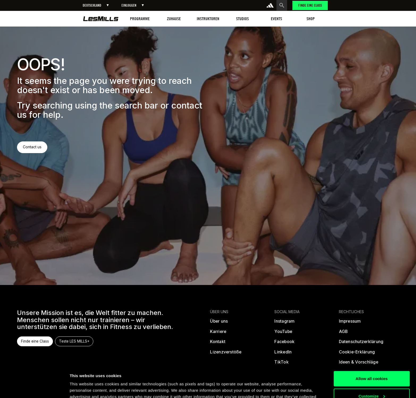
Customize (372, 366)
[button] (95, 5)
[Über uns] (219, 323)
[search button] (281, 5)
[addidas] (270, 5)
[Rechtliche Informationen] (350, 323)
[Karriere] (218, 333)
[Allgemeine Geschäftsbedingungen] (343, 333)
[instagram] (284, 323)
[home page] (101, 19)
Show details (82, 387)
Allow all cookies (372, 348)
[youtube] (283, 333)
